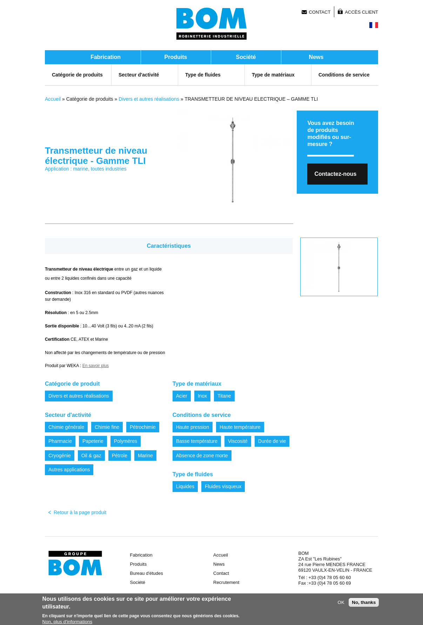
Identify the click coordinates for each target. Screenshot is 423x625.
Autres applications (69, 469)
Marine (145, 455)
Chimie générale (66, 427)
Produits (175, 57)
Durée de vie (272, 441)
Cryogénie (59, 455)
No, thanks (364, 603)
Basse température (196, 441)
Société (246, 57)
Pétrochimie (143, 427)
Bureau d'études (146, 573)
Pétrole (119, 455)
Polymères (125, 441)
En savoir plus (95, 365)
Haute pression (192, 427)
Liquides (185, 486)
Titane (224, 396)
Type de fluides (203, 75)
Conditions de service (343, 75)
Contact (319, 12)
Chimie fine (107, 427)
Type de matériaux (273, 75)
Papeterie (92, 441)
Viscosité (238, 441)
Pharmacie (60, 441)
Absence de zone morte (202, 455)
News (316, 57)
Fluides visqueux (223, 486)
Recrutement (226, 582)
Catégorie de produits (77, 75)
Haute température (240, 427)
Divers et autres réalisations (149, 99)
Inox (202, 396)
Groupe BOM (75, 563)
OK (341, 603)
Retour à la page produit (80, 512)
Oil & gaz (91, 455)
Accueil (53, 99)
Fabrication (105, 57)
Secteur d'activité (139, 75)
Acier (181, 396)
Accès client (361, 12)
